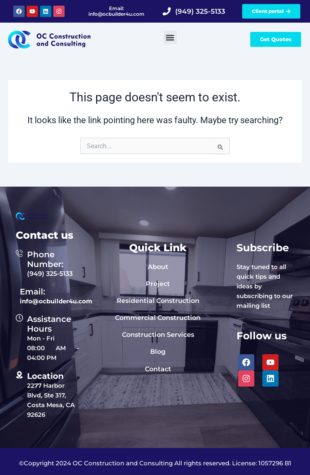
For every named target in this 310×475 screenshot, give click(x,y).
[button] (170, 37)
